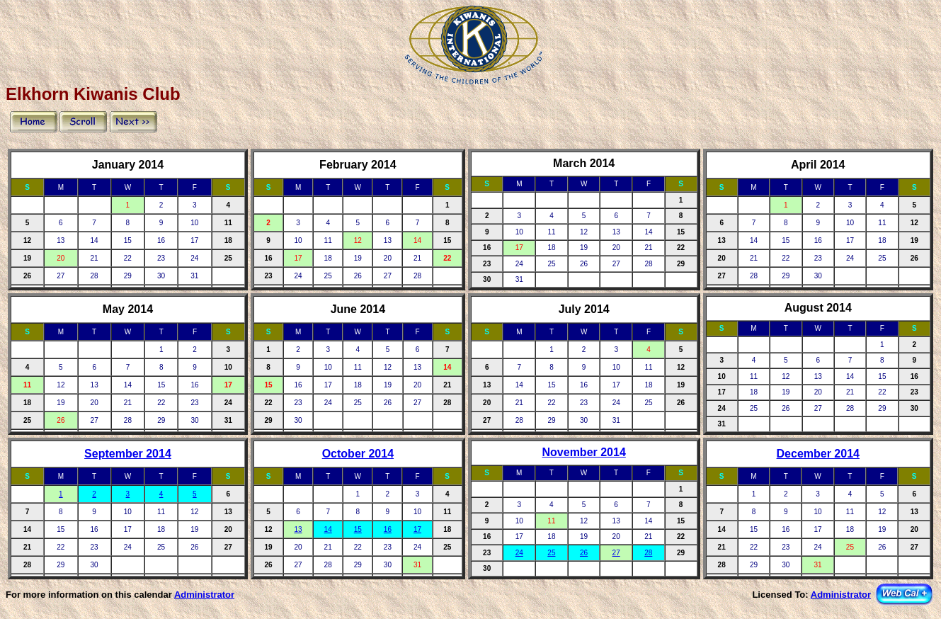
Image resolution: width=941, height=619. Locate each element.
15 (358, 529)
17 (417, 529)
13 (298, 529)
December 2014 (818, 454)
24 (519, 553)
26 (584, 553)
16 (388, 529)
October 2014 (358, 454)
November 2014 (584, 452)
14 (328, 529)
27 (616, 553)
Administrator (204, 594)
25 (551, 553)
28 (648, 553)
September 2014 (127, 454)
